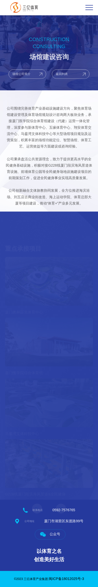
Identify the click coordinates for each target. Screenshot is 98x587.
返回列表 (62, 76)
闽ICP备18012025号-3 (66, 579)
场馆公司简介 (21, 76)
